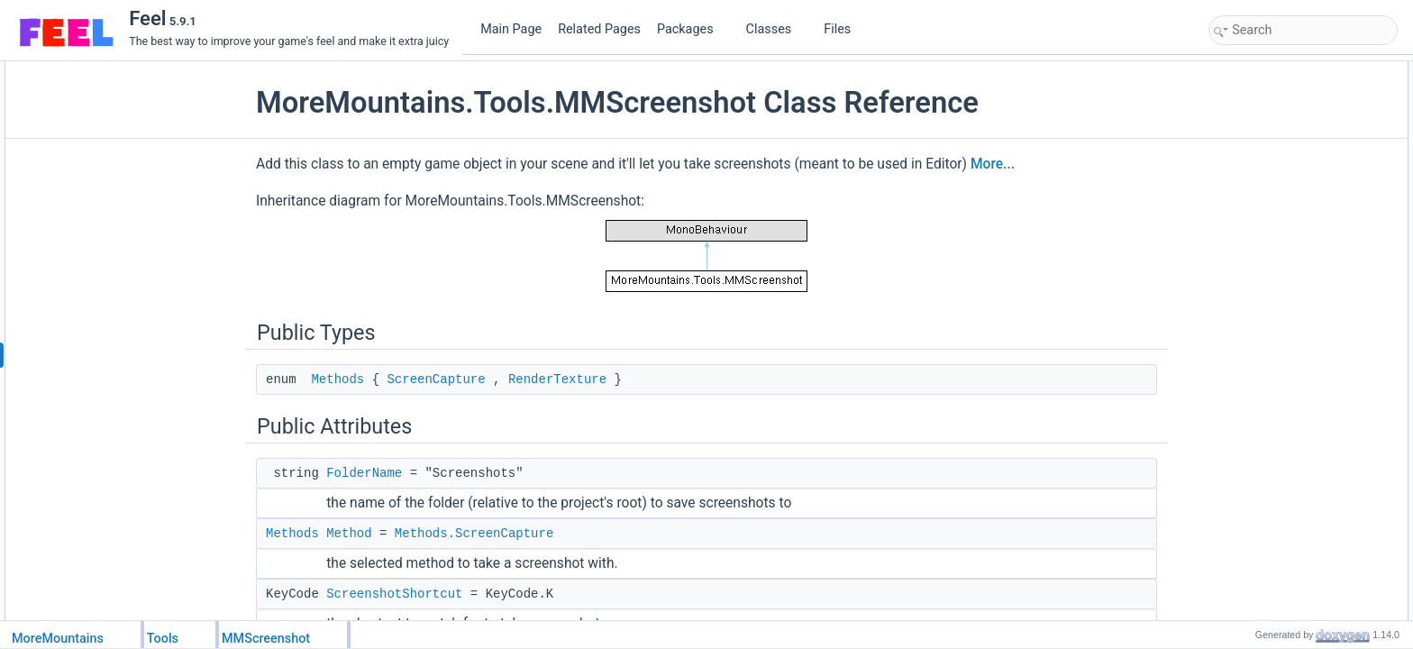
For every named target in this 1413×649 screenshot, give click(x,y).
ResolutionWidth (1267, 230)
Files (844, 29)
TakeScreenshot (1267, 349)
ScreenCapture (436, 379)
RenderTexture (557, 379)
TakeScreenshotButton (1282, 269)
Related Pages (599, 29)
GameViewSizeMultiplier (1286, 190)
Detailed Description (1262, 408)
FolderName (364, 473)
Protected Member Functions (1283, 289)
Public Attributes (1252, 111)
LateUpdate (1256, 309)
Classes (776, 29)
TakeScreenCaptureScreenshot (1303, 368)
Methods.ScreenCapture (474, 533)
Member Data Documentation (1284, 586)
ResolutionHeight (1269, 249)
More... (993, 164)
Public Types (1244, 71)
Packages (692, 29)
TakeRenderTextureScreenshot (1302, 388)
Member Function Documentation (1293, 468)
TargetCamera (1262, 210)
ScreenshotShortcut (394, 594)
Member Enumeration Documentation (1303, 428)
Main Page (511, 29)
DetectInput (1255, 329)
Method (348, 533)
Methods (337, 379)
